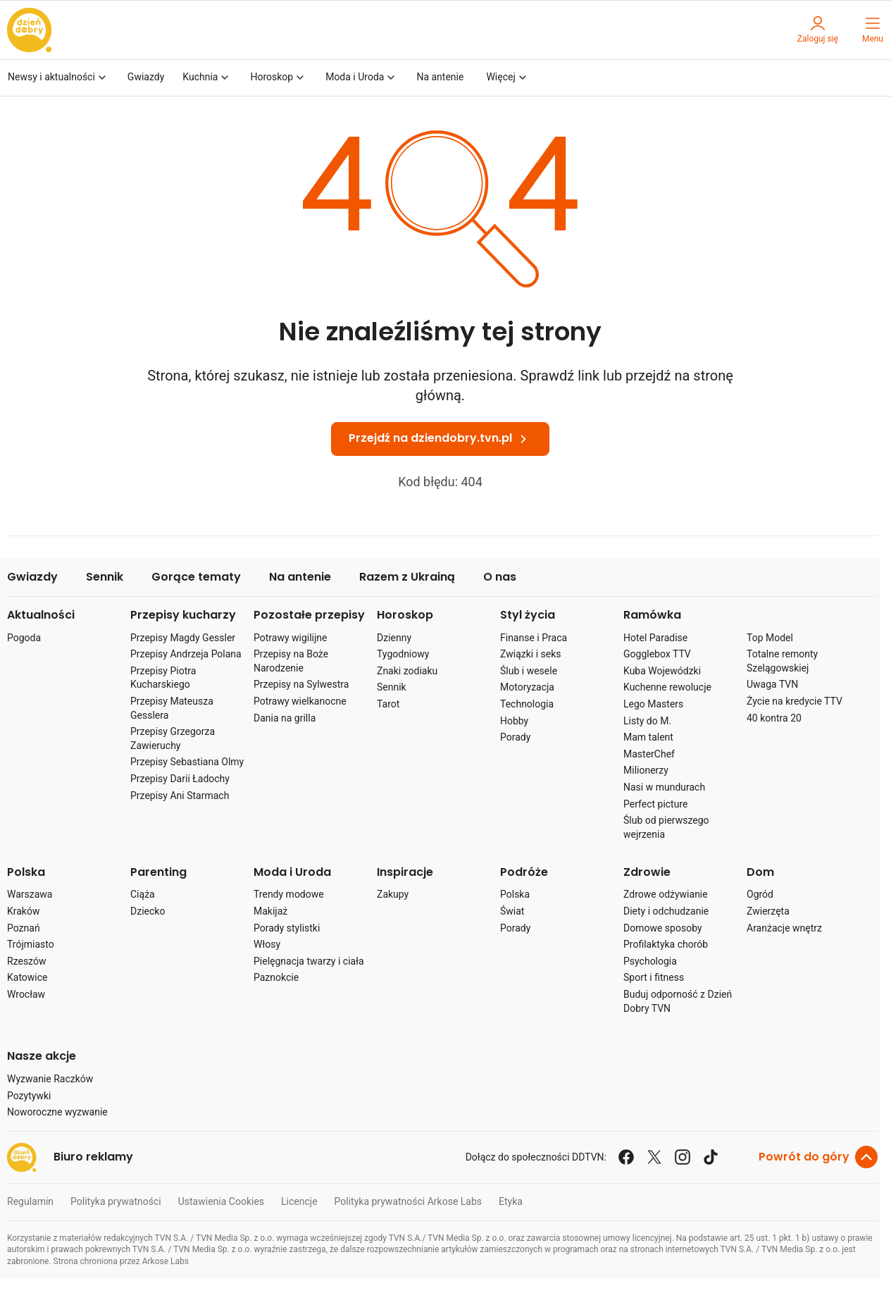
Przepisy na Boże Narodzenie (291, 661)
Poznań (23, 928)
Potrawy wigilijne (291, 637)
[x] (654, 1157)
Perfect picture (655, 804)
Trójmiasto (30, 944)
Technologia (527, 704)
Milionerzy (645, 770)
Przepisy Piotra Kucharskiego (163, 678)
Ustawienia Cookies (221, 1201)
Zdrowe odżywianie (665, 894)
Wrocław (26, 994)
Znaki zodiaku (407, 670)
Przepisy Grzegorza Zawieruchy (172, 738)
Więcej (507, 77)
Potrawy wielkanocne (300, 701)
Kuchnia (207, 77)
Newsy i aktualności (58, 77)
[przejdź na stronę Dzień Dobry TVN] (29, 30)
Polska (26, 872)
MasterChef (649, 754)
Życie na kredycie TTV (794, 701)
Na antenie (439, 76)
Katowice (27, 977)
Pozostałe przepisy (309, 615)
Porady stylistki (287, 928)
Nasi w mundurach (664, 787)
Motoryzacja (527, 687)
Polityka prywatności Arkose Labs (408, 1201)
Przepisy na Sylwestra (301, 684)
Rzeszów (26, 961)
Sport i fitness (653, 977)
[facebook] (626, 1157)
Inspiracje (405, 872)
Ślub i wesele (528, 670)
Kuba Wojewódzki (662, 670)
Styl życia (527, 615)
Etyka (511, 1201)
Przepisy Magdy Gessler (182, 637)
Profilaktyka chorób (665, 944)
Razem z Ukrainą (407, 577)
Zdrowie (647, 872)
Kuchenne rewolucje (667, 687)
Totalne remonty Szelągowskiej (782, 661)
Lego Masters (653, 704)
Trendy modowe (289, 894)
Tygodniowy (403, 654)
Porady (515, 737)
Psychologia (650, 961)
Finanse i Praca (533, 637)
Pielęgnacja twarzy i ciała (309, 961)
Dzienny (394, 637)
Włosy (267, 944)
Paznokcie (276, 977)
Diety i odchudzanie (666, 911)
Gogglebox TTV (657, 654)
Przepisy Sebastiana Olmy (187, 761)
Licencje (299, 1201)
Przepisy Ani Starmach (179, 795)
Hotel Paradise (655, 637)
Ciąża (142, 894)
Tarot (388, 704)
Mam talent (648, 737)
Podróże (524, 872)
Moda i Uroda (361, 77)
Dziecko (147, 911)
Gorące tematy (196, 577)
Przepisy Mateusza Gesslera (171, 708)
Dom (760, 872)
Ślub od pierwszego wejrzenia (666, 827)
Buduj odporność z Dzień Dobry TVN (677, 1001)
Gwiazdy (145, 76)
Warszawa (29, 894)
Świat (512, 911)
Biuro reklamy (93, 1157)
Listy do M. (647, 720)
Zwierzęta (768, 911)
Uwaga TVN (772, 684)
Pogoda (24, 637)
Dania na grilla (285, 718)
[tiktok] (710, 1157)
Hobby (514, 720)
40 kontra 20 (774, 718)
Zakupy (393, 894)
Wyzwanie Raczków (50, 1078)
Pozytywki (29, 1095)
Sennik (104, 577)
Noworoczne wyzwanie (57, 1112)
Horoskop (278, 77)
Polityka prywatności (115, 1201)
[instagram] (682, 1157)
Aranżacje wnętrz (784, 928)
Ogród (760, 894)
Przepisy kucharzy (183, 615)
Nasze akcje (41, 1056)
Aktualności (41, 615)
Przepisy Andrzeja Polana (186, 654)
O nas (499, 577)
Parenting (158, 872)
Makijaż (270, 911)
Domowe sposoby (662, 928)
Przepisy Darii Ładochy (180, 778)
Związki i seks (530, 654)
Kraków (23, 911)
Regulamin (30, 1201)
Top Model (770, 637)
